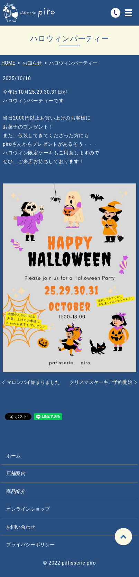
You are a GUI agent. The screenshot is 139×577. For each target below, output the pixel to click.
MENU (128, 12)
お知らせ (32, 63)
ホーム (13, 455)
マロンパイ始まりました (33, 382)
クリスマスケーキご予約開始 (101, 382)
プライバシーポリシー (30, 544)
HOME (8, 63)
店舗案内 (16, 473)
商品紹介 (16, 491)
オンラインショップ (28, 509)
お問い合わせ (20, 527)
